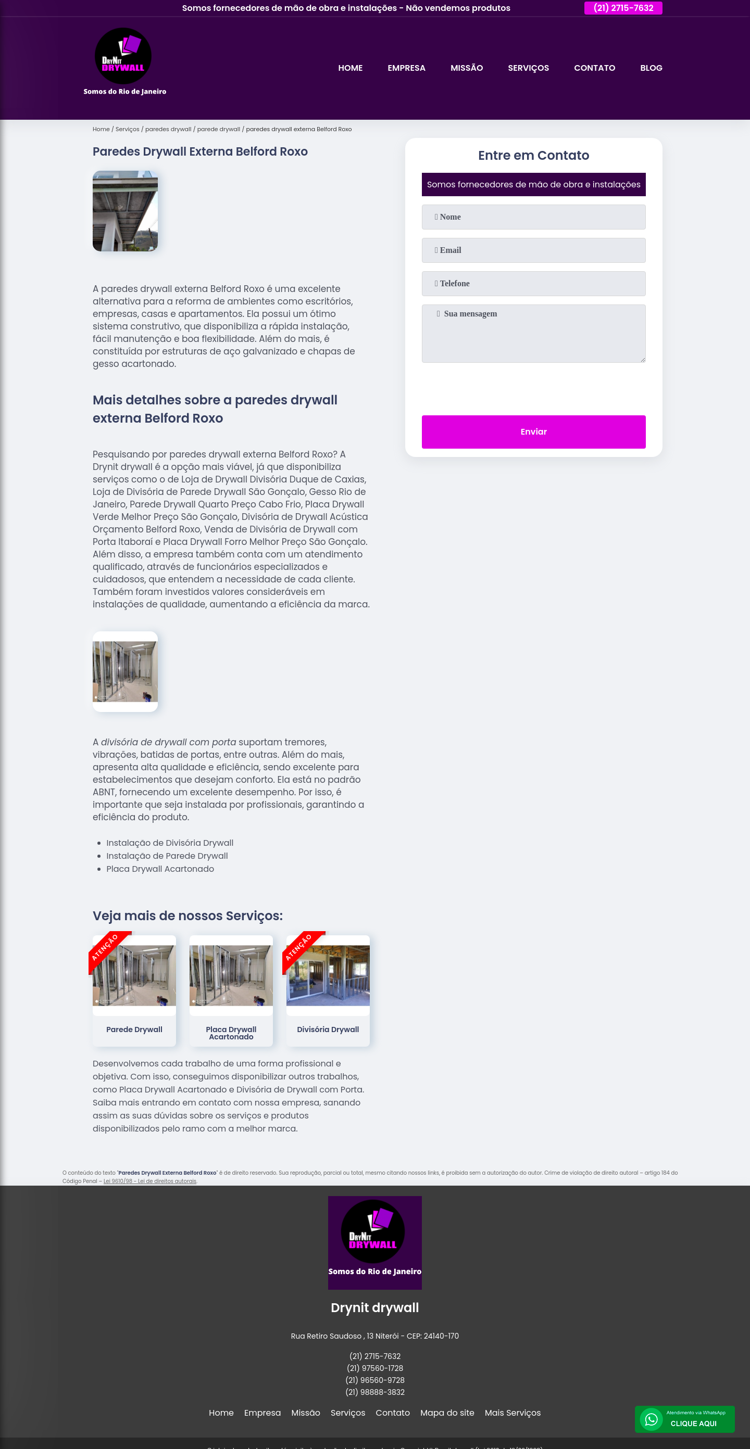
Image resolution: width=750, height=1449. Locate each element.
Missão (467, 68)
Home (351, 68)
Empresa (407, 68)
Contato (594, 68)
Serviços (528, 68)
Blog (651, 68)
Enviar (534, 432)
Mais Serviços (513, 1413)
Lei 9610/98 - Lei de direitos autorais (150, 1181)
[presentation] (534, 386)
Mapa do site (447, 1413)
